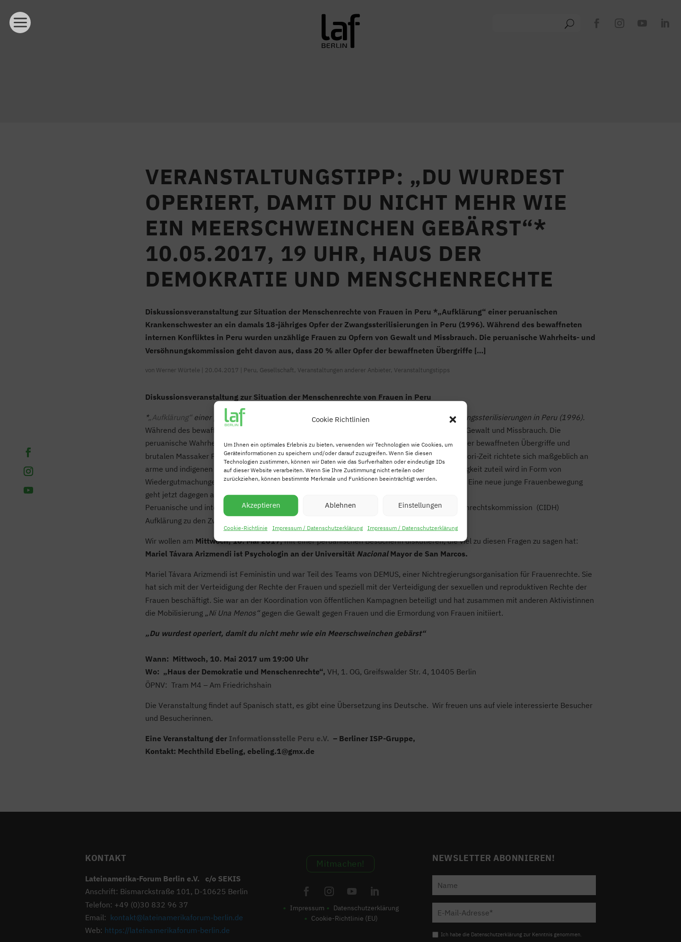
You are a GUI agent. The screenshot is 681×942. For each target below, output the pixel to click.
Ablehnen (340, 505)
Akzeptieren (261, 505)
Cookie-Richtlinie (246, 527)
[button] (453, 419)
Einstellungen (420, 505)
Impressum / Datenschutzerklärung (317, 527)
